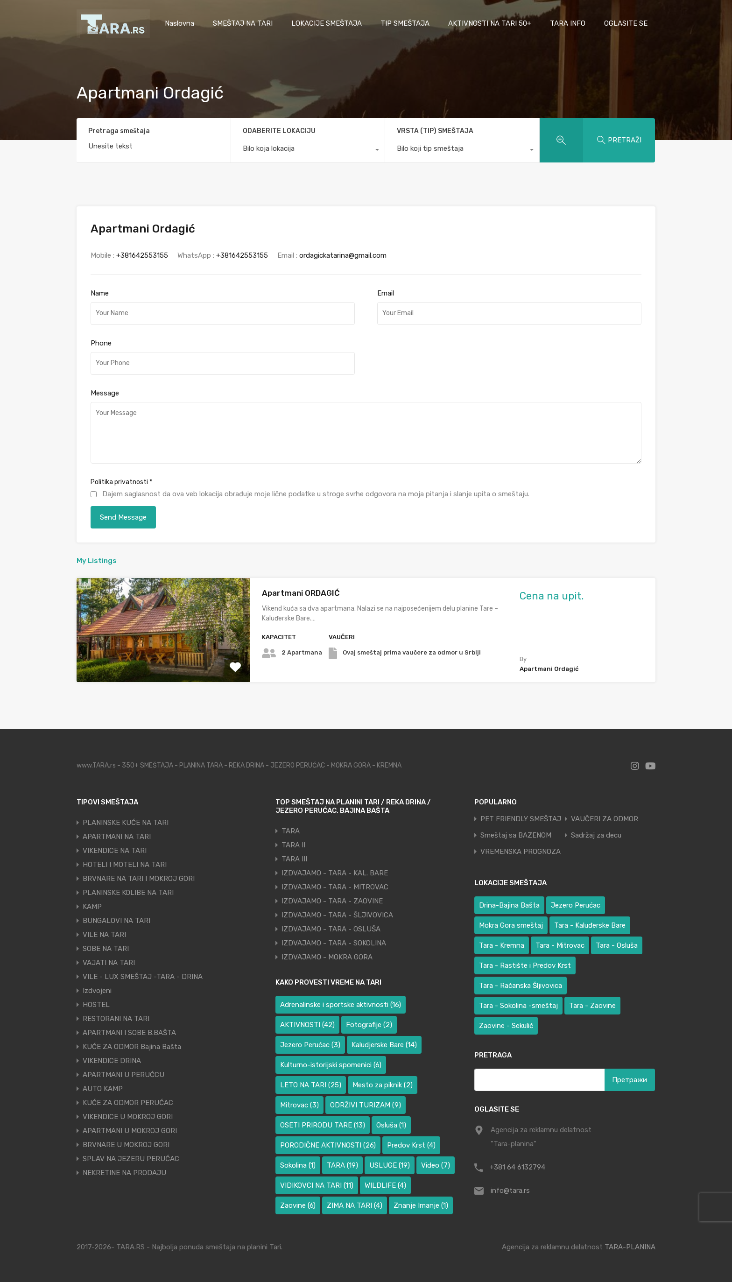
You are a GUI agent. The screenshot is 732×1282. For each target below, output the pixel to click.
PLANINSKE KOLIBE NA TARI (128, 892)
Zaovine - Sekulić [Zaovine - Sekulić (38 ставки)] (506, 1025)
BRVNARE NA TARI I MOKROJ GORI (139, 878)
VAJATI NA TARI (109, 962)
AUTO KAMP (103, 1089)
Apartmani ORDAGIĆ (301, 593)
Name (100, 293)
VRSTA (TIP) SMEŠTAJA (435, 131)
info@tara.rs (510, 1190)
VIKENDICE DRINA (112, 1061)
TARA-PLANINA (630, 1247)
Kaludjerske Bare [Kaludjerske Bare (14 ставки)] (384, 1045)
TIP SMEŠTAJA (404, 23)
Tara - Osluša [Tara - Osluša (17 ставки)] (617, 945)
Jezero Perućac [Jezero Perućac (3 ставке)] (310, 1045)
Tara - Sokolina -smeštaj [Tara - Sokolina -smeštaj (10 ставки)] (518, 1005)
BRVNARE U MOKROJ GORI (126, 1145)
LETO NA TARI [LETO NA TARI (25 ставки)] (310, 1085)
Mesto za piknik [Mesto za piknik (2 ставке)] (382, 1085)
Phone (101, 343)
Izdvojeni (97, 990)
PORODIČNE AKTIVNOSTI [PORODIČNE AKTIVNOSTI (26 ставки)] (328, 1145)
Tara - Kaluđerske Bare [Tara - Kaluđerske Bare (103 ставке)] (590, 925)
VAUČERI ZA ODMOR (604, 819)
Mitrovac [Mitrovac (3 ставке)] (299, 1105)
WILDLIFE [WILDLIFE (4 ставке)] (385, 1185)
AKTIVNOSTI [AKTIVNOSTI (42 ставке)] (307, 1025)
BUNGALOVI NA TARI (116, 920)
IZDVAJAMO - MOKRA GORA (327, 957)
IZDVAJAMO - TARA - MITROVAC (335, 887)
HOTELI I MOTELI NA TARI (125, 864)
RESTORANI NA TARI (116, 1018)
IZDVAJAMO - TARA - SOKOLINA (334, 943)
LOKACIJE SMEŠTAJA (326, 23)
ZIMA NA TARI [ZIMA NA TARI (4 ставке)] (354, 1205)
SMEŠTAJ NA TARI (243, 23)
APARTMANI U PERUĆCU (123, 1075)
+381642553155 (142, 255)
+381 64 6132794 (517, 1167)
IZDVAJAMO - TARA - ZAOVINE (332, 901)
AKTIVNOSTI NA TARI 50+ (489, 23)
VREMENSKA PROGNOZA (520, 851)
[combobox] (308, 151)
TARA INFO (567, 23)
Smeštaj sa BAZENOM (515, 835)
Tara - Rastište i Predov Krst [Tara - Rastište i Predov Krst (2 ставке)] (525, 965)
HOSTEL (96, 1004)
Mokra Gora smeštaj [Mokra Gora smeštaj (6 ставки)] (511, 925)
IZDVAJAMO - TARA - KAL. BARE (335, 873)
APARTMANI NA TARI (117, 836)
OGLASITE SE (626, 23)
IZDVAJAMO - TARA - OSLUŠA (331, 929)
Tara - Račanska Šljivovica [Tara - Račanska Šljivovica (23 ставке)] (520, 985)
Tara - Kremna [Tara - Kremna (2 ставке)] (501, 945)
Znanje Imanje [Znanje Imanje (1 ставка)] (421, 1205)
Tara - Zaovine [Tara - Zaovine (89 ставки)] (592, 1005)
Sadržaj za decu (596, 835)
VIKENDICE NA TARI (115, 850)
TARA (291, 831)
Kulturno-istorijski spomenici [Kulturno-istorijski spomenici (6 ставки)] (330, 1065)
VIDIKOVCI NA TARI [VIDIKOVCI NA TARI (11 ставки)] (316, 1185)
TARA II (293, 845)
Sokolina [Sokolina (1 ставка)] (298, 1165)
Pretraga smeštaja (119, 131)
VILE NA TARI (104, 934)
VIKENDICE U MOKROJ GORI (128, 1117)
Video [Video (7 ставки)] (435, 1165)
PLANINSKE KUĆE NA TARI (126, 822)
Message (105, 393)
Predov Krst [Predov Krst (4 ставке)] (411, 1145)
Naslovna (179, 23)
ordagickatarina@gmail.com (343, 255)
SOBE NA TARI (106, 948)
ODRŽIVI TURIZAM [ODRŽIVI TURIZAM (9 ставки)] (365, 1105)
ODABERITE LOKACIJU (279, 131)
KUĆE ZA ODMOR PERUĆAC (128, 1103)
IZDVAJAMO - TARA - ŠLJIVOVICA (337, 915)
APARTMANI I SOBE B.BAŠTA (129, 1032)
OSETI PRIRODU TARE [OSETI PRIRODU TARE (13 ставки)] (322, 1125)
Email (385, 293)
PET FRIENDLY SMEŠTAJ (520, 819)
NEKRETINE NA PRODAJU (124, 1173)
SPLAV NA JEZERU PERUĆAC (131, 1159)
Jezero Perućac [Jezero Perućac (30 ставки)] (575, 905)
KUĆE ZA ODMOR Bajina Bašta (132, 1047)
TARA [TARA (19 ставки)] (342, 1165)
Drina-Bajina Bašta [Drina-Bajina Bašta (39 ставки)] (509, 905)
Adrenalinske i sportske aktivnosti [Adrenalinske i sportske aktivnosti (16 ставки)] (340, 1004)
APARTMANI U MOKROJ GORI (130, 1131)
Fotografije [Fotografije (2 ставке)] (369, 1025)
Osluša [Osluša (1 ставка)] (391, 1125)
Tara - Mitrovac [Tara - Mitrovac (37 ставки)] (559, 945)
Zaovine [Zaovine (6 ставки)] (298, 1205)
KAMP (92, 906)
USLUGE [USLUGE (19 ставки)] (389, 1165)
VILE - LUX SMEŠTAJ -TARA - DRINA (143, 976)
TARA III (294, 859)
